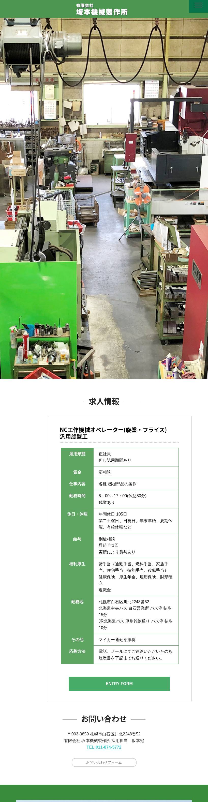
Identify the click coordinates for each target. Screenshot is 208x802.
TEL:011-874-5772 (104, 747)
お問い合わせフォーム (104, 762)
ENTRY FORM (119, 684)
